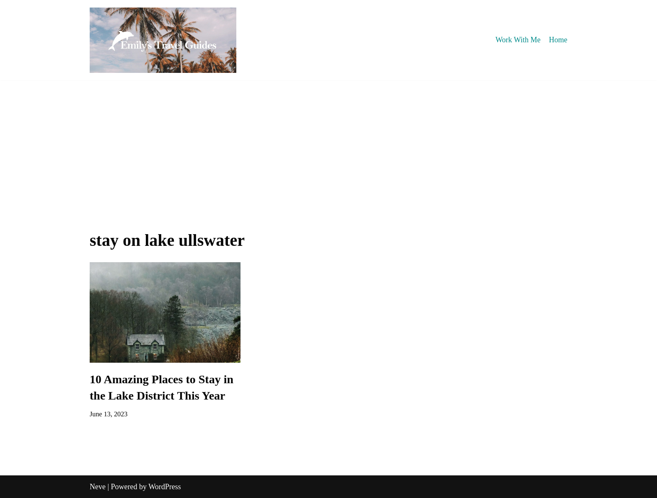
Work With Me (518, 40)
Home (558, 40)
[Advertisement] (328, 143)
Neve (98, 487)
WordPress (164, 487)
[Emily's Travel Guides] (163, 40)
